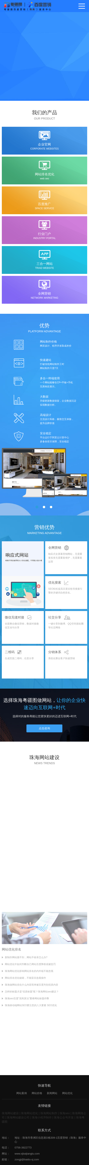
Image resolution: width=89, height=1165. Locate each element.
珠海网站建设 (10, 1114)
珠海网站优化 (29, 1114)
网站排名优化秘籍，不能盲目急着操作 (25, 1026)
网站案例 (21, 1094)
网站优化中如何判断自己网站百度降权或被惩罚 (30, 1012)
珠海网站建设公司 (18, 1118)
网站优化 (67, 1094)
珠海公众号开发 (64, 1118)
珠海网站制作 (48, 1114)
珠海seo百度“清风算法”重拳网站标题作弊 (27, 1046)
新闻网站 (52, 1094)
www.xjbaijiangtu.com (27, 1155)
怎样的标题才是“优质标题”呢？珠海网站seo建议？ (32, 1039)
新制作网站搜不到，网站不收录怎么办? (26, 1005)
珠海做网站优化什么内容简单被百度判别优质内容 (31, 1032)
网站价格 (37, 1094)
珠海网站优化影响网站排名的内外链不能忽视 (29, 1019)
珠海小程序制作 (42, 1118)
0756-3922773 (23, 1148)
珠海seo (65, 1114)
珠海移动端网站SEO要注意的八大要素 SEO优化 (31, 1053)
